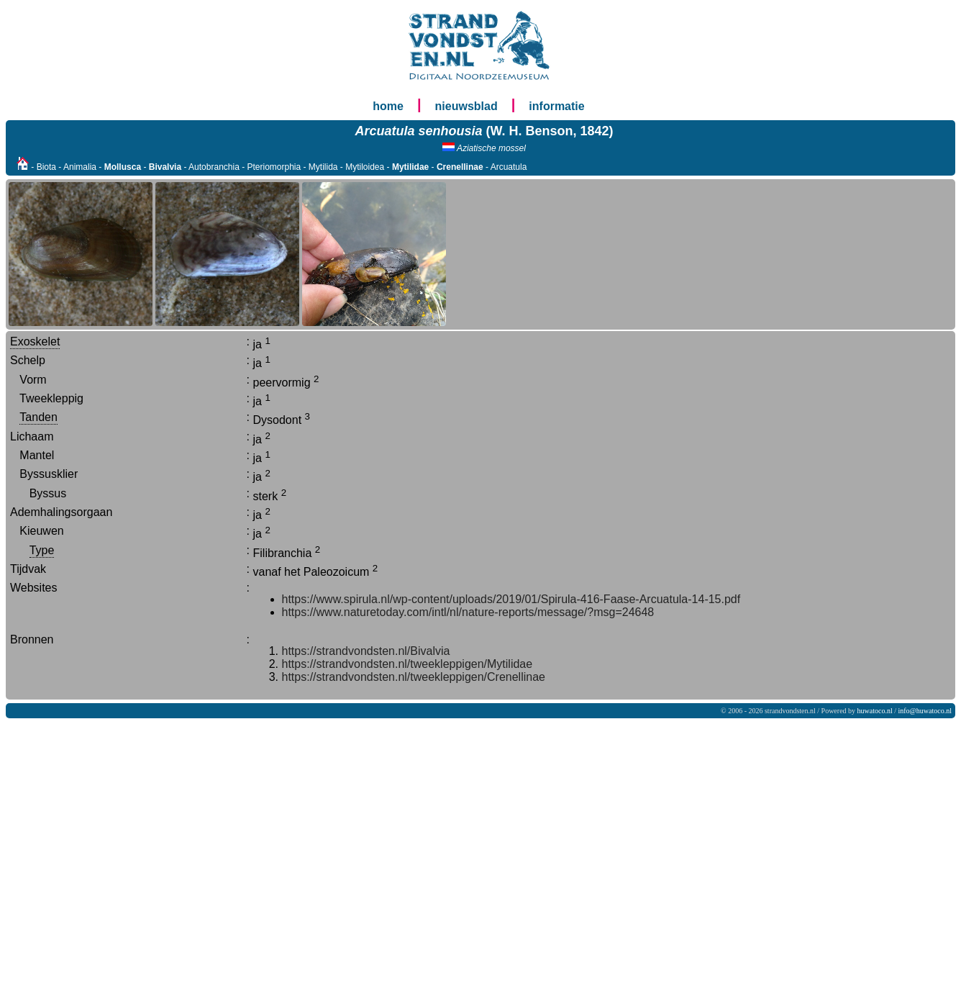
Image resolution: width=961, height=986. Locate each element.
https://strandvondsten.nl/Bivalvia (366, 651)
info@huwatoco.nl (925, 711)
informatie (556, 106)
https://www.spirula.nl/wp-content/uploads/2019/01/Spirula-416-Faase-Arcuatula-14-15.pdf (511, 599)
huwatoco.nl (875, 711)
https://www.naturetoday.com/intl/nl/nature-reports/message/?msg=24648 (468, 612)
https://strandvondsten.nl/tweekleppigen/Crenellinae (413, 677)
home (388, 106)
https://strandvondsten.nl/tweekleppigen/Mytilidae (407, 664)
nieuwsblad (466, 106)
